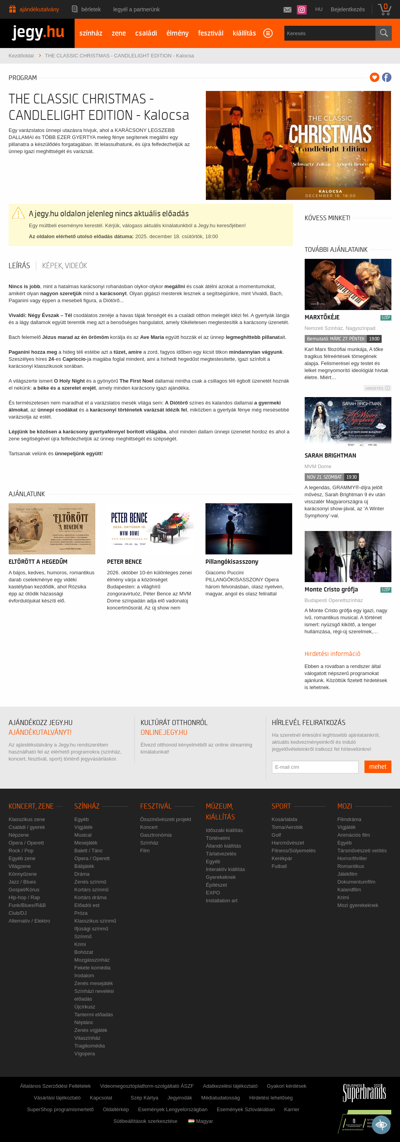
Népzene (19, 835)
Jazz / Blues (22, 882)
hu (319, 9)
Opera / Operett (26, 843)
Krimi (80, 944)
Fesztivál (156, 806)
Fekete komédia (92, 968)
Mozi (345, 806)
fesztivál (210, 33)
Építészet (216, 885)
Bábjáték (84, 866)
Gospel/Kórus (24, 890)
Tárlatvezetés (221, 854)
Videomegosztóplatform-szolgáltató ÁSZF (147, 1086)
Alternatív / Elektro (29, 921)
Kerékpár (281, 858)
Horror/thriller (352, 858)
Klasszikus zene (27, 819)
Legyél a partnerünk (136, 9)
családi (146, 33)
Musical (82, 835)
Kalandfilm (349, 890)
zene (119, 33)
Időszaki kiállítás (224, 830)
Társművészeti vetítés (362, 850)
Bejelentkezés (348, 9)
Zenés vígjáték (90, 1030)
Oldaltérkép (116, 1109)
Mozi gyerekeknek (358, 905)
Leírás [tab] (19, 266)
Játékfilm (347, 874)
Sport (281, 806)
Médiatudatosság (220, 1098)
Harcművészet (287, 843)
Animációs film (354, 835)
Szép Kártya (144, 1098)
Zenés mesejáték (93, 983)
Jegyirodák (180, 1098)
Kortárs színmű (91, 890)
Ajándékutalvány (39, 9)
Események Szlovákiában (246, 1109)
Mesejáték (85, 843)
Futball (279, 866)
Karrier (291, 1109)
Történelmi (218, 838)
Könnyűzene (23, 874)
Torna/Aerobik (287, 827)
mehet (378, 766)
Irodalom (84, 975)
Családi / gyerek (27, 827)
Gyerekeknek (221, 877)
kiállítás (244, 33)
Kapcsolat (101, 1098)
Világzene (20, 866)
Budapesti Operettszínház (334, 600)
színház (90, 33)
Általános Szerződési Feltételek (55, 1086)
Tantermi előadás (93, 1014)
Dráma (81, 874)
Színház (87, 806)
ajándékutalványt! (40, 733)
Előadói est (86, 905)
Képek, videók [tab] (64, 266)
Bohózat (83, 952)
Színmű (82, 936)
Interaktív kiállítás (225, 869)
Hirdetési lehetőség (271, 1098)
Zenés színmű (90, 882)
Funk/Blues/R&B (27, 905)
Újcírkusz (84, 1007)
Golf (276, 835)
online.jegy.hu (164, 733)
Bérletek (91, 9)
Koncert (149, 827)
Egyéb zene (22, 858)
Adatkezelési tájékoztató (230, 1086)
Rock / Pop (21, 850)
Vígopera (84, 1053)
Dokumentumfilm (357, 882)
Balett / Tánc (88, 850)
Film (145, 850)
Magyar (200, 1121)
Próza (81, 913)
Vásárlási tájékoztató (57, 1098)
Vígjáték (83, 827)
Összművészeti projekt (165, 819)
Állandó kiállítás (223, 846)
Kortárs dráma (90, 897)
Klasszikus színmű (95, 921)
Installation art (222, 900)
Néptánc (83, 1022)
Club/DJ (18, 913)
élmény (177, 33)
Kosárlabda (284, 819)
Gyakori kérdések (286, 1086)
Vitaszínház (87, 1038)
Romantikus (351, 866)
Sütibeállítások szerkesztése (145, 1121)
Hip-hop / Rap (24, 897)
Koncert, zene (31, 806)
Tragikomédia (89, 1046)
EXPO (213, 893)
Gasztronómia (156, 835)
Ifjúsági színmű (91, 929)
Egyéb (81, 819)
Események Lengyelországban (173, 1109)
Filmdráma (349, 819)
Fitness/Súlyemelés (293, 850)
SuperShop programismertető (60, 1109)
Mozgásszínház (91, 960)
